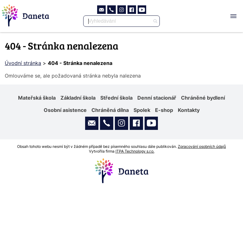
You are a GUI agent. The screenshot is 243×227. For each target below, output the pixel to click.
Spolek (142, 110)
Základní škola (78, 98)
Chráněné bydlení (203, 98)
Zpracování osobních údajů (202, 146)
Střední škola (116, 98)
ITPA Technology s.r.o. (134, 151)
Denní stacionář (156, 98)
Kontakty (189, 110)
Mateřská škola (37, 98)
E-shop (164, 110)
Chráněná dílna (110, 110)
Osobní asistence (65, 110)
